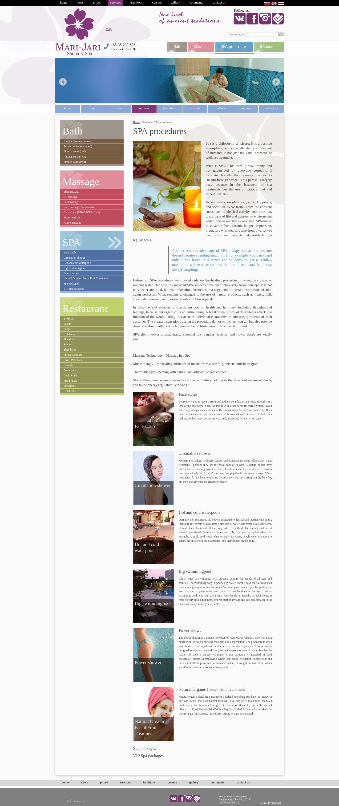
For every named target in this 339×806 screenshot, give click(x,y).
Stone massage (72, 217)
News (80, 2)
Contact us (219, 2)
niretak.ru (276, 803)
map (109, 29)
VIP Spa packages (74, 288)
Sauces (67, 344)
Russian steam (78, 141)
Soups (67, 329)
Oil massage (70, 196)
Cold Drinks (70, 375)
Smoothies (70, 385)
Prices (97, 2)
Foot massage (71, 202)
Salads (67, 323)
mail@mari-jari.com (229, 802)
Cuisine (156, 2)
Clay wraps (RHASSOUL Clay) (82, 212)
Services (115, 2)
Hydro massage (72, 222)
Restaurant (85, 308)
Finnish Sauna (75, 161)
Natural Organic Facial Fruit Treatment (86, 278)
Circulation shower (74, 257)
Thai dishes (70, 349)
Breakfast (69, 318)
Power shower (72, 273)
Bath (72, 131)
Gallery (175, 2)
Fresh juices (70, 380)
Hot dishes (70, 334)
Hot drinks (70, 391)
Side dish (69, 339)
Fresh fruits (70, 370)
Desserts (68, 365)
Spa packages (71, 283)
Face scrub (70, 252)
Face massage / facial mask (79, 207)
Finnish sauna (75, 151)
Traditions (136, 2)
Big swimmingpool (74, 268)
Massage (80, 181)
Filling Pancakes (73, 354)
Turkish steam (78, 146)
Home (63, 2)
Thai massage (71, 191)
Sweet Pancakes (73, 360)
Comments (196, 2)
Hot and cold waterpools (77, 263)
